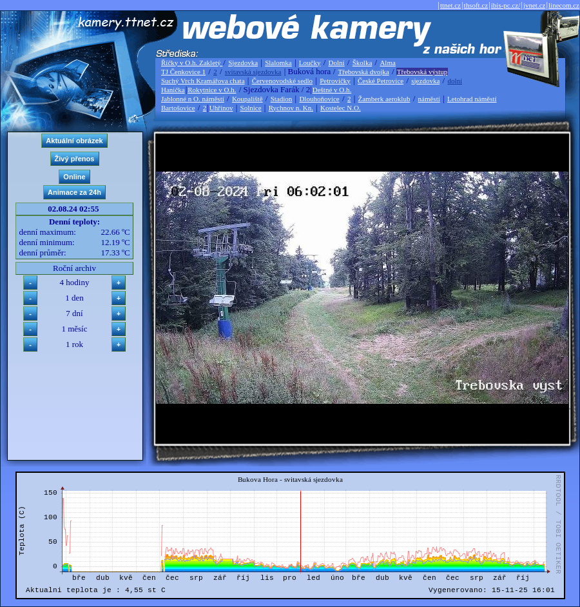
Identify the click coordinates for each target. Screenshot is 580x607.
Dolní (337, 62)
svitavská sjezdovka (253, 71)
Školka (362, 62)
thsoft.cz (476, 5)
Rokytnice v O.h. (212, 90)
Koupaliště (247, 99)
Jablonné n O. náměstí (192, 99)
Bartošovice (178, 108)
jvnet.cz (534, 5)
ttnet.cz (450, 5)
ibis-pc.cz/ (506, 5)
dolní (454, 81)
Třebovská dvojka (363, 71)
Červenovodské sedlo (282, 81)
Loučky (310, 62)
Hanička (173, 90)
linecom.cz (563, 5)
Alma (387, 62)
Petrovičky (335, 81)
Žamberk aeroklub (384, 99)
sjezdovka (425, 81)
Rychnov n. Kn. (291, 108)
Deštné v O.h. (332, 90)
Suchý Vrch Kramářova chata (203, 81)
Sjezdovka (243, 62)
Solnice (251, 108)
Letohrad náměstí (472, 99)
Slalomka (278, 62)
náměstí (429, 99)
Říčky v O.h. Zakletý (191, 62)
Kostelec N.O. (340, 108)
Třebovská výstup (422, 71)
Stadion (282, 99)
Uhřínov (221, 108)
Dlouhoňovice (319, 99)
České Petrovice (380, 81)
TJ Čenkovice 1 (183, 71)
